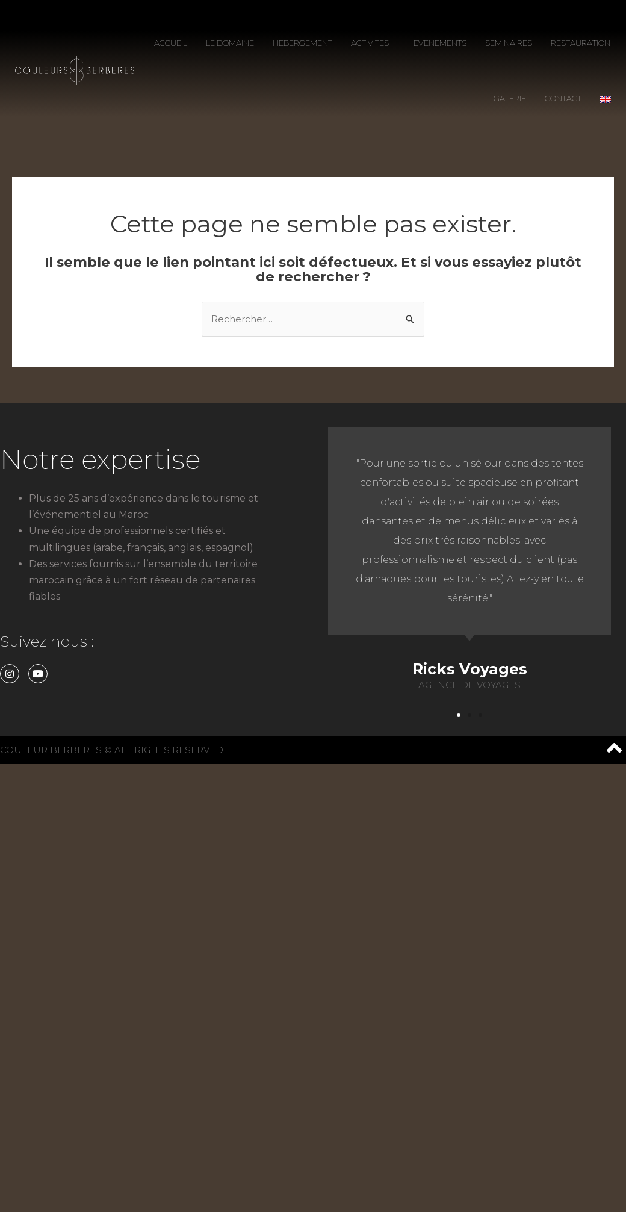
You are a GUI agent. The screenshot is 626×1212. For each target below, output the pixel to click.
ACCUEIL (170, 43)
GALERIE (510, 98)
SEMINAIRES (508, 43)
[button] (458, 715)
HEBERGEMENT (302, 43)
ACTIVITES (373, 43)
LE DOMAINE (230, 43)
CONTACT (563, 98)
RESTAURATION (580, 43)
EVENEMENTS (440, 43)
